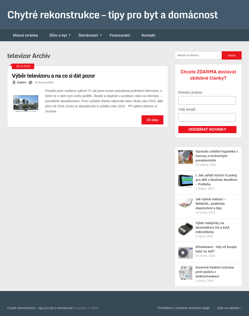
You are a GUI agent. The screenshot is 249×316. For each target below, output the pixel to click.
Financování (120, 35)
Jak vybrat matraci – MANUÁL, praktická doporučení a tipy (211, 203)
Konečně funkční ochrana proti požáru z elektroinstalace (215, 272)
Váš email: (187, 109)
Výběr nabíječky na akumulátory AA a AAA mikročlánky (212, 227)
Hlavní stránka (25, 35)
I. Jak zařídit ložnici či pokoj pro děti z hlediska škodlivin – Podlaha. (216, 179)
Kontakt (148, 35)
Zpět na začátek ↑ (229, 308)
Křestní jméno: (190, 92)
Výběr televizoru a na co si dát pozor (53, 75)
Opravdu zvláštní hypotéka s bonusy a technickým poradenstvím (217, 156)
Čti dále (152, 119)
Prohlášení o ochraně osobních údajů (184, 308)
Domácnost (91, 35)
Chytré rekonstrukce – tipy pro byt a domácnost (112, 14)
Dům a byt (61, 35)
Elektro (21, 82)
